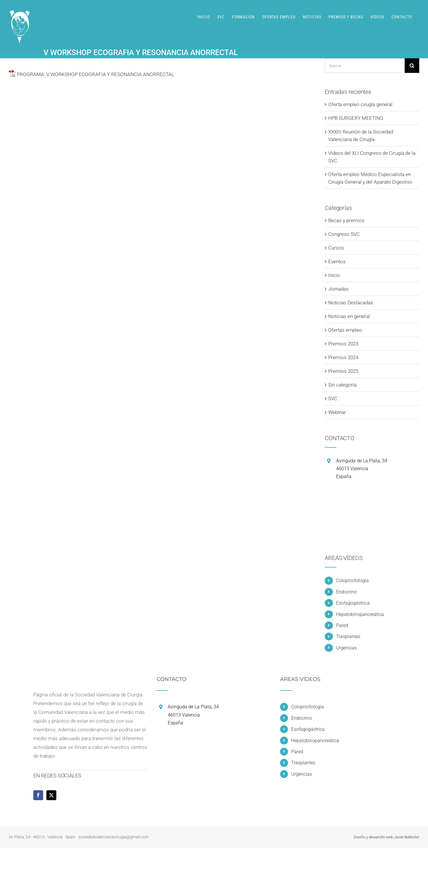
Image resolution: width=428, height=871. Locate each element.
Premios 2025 (343, 371)
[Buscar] (412, 65)
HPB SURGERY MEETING (355, 118)
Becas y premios (346, 220)
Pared (342, 625)
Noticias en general (349, 316)
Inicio (334, 275)
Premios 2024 (343, 357)
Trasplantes (348, 636)
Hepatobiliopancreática (360, 614)
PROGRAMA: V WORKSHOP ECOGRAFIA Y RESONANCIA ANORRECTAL (95, 74)
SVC (332, 398)
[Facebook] (38, 795)
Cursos (336, 248)
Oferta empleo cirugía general (360, 104)
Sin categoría (342, 385)
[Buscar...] (365, 65)
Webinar (337, 412)
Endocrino (346, 592)
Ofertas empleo (345, 330)
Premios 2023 (343, 344)
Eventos (337, 261)
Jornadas (338, 289)
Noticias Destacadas (350, 302)
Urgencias (346, 648)
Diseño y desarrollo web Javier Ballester (386, 837)
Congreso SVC (344, 234)
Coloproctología (352, 580)
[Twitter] (51, 795)
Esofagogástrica (353, 603)
